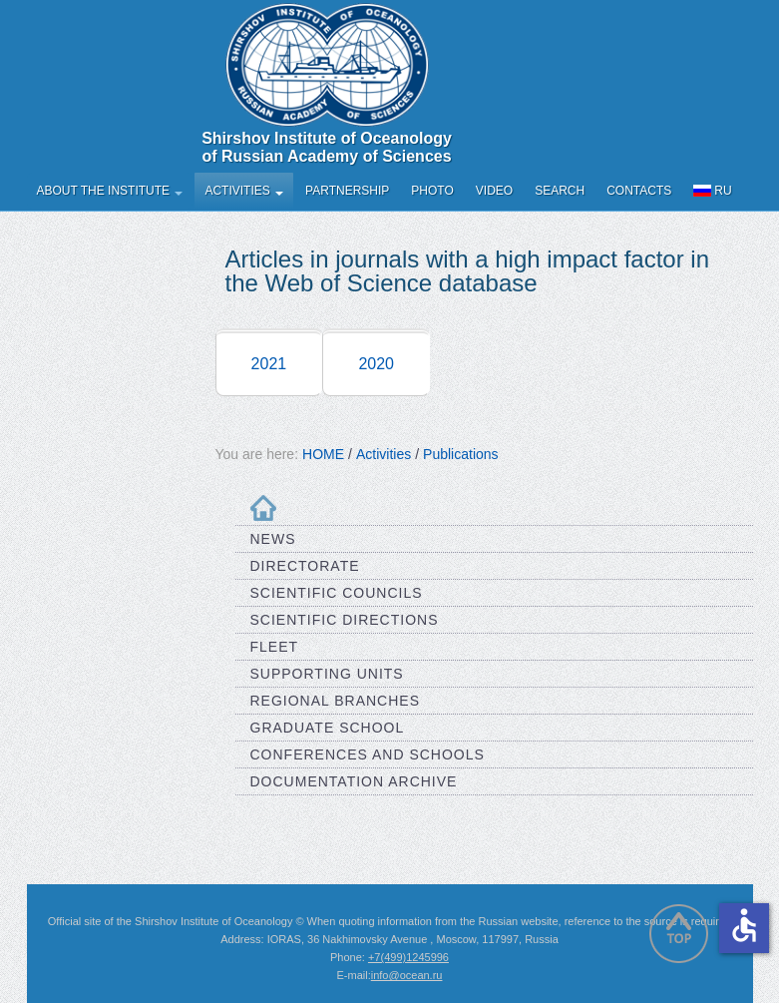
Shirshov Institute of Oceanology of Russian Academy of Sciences (326, 147)
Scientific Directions (344, 620)
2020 (376, 363)
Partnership (347, 191)
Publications (461, 454)
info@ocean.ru (407, 975)
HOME (323, 454)
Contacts (638, 191)
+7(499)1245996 (408, 957)
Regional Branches (335, 701)
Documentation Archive (354, 781)
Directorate (305, 566)
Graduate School (327, 728)
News (273, 539)
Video (494, 191)
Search (559, 191)
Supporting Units (327, 674)
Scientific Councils (336, 593)
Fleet (274, 647)
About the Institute (110, 191)
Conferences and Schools (367, 754)
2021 (269, 363)
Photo (432, 191)
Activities (243, 191)
